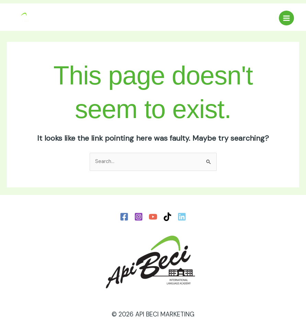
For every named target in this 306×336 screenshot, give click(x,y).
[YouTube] (153, 216)
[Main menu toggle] (286, 18)
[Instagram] (138, 216)
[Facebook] (124, 216)
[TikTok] (167, 216)
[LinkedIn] (182, 216)
